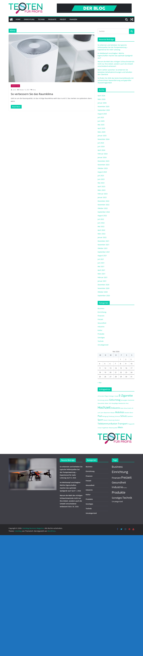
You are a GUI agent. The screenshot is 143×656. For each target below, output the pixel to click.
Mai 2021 (101, 266)
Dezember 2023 (103, 161)
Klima (34, 90)
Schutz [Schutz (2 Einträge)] (123, 416)
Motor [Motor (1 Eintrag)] (131, 412)
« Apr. (100, 382)
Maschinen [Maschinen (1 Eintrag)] (107, 412)
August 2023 (102, 172)
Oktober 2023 (103, 168)
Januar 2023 (102, 197)
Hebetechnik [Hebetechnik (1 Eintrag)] (121, 403)
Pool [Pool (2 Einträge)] (100, 416)
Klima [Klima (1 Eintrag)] (125, 408)
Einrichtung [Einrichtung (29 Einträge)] (120, 472)
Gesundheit (102, 323)
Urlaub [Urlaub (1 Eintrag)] (100, 427)
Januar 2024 (102, 157)
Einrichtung (29, 19)
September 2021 (104, 252)
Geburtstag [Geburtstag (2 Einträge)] (114, 399)
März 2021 (101, 274)
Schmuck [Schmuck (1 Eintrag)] (117, 416)
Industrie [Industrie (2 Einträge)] (115, 407)
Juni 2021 (101, 263)
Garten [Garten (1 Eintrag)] (107, 400)
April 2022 (101, 230)
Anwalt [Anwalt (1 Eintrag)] (116, 396)
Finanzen (73, 19)
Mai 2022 (101, 226)
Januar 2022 (102, 237)
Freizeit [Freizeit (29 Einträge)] (126, 477)
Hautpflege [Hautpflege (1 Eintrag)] (115, 403)
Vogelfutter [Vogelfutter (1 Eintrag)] (105, 427)
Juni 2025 (101, 121)
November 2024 (103, 139)
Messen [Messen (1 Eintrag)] (112, 412)
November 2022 (103, 205)
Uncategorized (103, 345)
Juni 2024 (101, 146)
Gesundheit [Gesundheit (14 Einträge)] (119, 482)
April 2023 (101, 186)
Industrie (101, 327)
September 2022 (104, 212)
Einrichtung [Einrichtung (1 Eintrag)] (101, 400)
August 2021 (102, 256)
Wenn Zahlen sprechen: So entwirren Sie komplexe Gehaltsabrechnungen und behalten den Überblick (115, 72)
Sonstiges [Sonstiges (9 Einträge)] (117, 497)
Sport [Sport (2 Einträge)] (100, 419)
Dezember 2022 (103, 201)
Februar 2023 (102, 194)
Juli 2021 (101, 259)
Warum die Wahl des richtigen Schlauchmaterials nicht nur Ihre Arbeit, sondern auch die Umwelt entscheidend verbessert (116, 63)
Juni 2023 (101, 179)
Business (101, 308)
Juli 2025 (101, 117)
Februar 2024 (102, 154)
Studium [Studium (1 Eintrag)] (117, 420)
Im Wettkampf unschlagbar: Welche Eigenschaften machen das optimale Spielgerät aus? (115, 55)
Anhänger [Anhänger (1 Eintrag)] (111, 396)
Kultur (100, 330)
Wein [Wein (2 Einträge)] (120, 427)
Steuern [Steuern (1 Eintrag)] (105, 420)
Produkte (52, 19)
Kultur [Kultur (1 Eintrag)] (125, 487)
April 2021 (101, 270)
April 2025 (101, 128)
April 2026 (101, 96)
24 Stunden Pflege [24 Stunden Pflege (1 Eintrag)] (103, 396)
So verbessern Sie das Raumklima (32, 94)
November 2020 (103, 288)
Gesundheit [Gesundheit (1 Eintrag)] (101, 403)
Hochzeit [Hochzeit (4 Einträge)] (104, 407)
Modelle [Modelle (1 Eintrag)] (126, 412)
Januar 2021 (102, 281)
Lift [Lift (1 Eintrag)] (132, 408)
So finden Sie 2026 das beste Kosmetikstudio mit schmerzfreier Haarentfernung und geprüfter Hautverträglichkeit (116, 80)
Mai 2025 (101, 125)
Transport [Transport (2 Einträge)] (123, 423)
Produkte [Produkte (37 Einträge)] (118, 492)
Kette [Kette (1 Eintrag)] (121, 408)
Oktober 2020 (103, 292)
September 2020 (104, 296)
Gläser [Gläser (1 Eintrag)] (106, 403)
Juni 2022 (101, 223)
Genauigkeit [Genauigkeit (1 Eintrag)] (124, 400)
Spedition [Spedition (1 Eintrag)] (130, 416)
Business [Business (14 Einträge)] (117, 466)
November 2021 (103, 245)
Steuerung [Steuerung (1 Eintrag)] (111, 420)
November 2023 (103, 165)
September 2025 (104, 110)
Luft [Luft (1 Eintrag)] (99, 412)
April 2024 (101, 150)
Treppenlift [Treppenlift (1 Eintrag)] (131, 424)
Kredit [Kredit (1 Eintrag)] (129, 408)
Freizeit (63, 19)
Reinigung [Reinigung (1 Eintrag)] (105, 416)
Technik (41, 19)
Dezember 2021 (103, 241)
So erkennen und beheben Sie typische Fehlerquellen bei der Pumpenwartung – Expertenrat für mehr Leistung (113, 47)
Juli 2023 (101, 176)
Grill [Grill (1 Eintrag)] (110, 403)
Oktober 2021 (103, 248)
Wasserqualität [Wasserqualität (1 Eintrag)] (113, 427)
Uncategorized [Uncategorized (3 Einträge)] (117, 501)
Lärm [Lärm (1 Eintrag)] (101, 412)
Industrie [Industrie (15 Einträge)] (117, 487)
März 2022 (101, 234)
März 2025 (101, 132)
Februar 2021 (102, 277)
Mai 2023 (101, 183)
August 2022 (102, 216)
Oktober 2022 (103, 208)
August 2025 (102, 114)
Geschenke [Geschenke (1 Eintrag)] (131, 400)
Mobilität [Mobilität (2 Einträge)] (119, 412)
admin (14, 90)
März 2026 (101, 99)
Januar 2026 (102, 103)
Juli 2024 (101, 143)
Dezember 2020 (103, 285)
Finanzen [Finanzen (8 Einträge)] (116, 477)
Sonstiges (101, 337)
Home (18, 19)
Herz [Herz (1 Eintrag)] (127, 403)
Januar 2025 (102, 136)
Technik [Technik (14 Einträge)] (127, 497)
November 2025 (103, 106)
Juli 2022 (101, 219)
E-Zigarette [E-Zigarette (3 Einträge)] (126, 395)
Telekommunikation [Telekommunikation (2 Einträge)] (107, 423)
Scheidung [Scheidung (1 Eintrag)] (111, 416)
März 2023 (101, 190)
